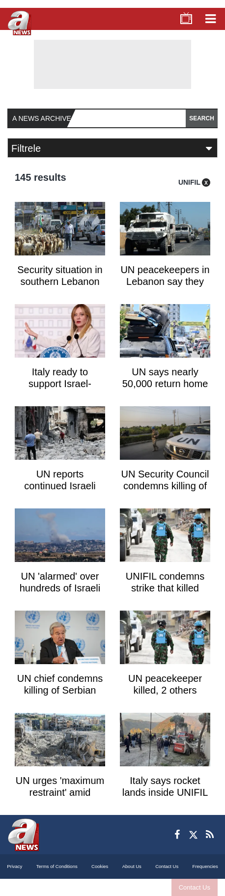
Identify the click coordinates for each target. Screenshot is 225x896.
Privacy (14, 866)
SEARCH (201, 118)
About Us (131, 866)
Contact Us (194, 887)
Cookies (99, 866)
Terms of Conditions (57, 866)
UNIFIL (189, 182)
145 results (40, 177)
